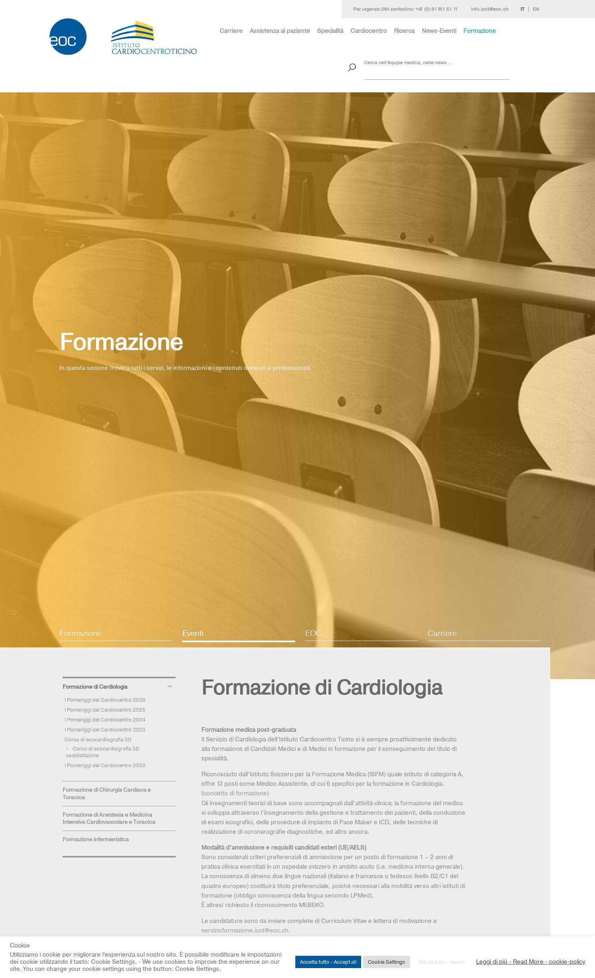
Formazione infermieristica (96, 839)
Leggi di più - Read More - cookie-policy (530, 961)
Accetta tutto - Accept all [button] (328, 962)
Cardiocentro (368, 30)
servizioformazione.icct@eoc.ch (245, 930)
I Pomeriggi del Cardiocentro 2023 (105, 729)
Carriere (231, 30)
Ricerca (404, 30)
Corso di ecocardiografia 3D (98, 739)
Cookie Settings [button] (386, 962)
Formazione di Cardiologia (95, 686)
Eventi (193, 633)
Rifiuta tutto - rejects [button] (442, 962)
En (536, 9)
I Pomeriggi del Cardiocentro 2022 (105, 765)
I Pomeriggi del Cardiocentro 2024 (105, 719)
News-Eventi (439, 30)
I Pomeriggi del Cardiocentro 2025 (105, 709)
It (522, 9)
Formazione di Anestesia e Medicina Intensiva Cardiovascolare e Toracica (109, 818)
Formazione (479, 30)
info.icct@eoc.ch (490, 9)
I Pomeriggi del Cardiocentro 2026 (105, 700)
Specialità (330, 30)
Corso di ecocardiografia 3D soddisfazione (102, 751)
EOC (313, 633)
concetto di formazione (235, 793)
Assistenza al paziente (280, 30)
